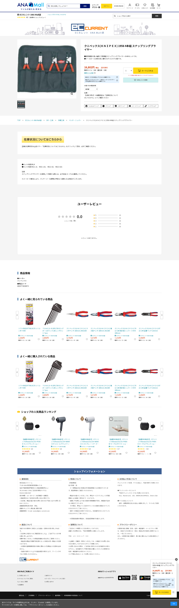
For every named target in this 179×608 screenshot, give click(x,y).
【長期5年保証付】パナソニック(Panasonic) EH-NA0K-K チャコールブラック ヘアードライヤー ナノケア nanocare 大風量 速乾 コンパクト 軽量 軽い (60, 441)
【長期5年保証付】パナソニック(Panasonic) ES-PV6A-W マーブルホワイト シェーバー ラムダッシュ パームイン (118, 441)
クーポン (137, 8)
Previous (17, 315)
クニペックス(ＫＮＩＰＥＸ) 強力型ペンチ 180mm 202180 (101, 329)
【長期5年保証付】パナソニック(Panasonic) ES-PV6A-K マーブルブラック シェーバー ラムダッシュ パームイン (147, 441)
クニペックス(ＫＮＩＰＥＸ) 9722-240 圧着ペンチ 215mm (149, 329)
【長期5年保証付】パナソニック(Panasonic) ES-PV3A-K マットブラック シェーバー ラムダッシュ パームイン (31, 441)
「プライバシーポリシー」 (37, 605)
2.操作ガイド (48, 575)
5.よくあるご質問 (22, 582)
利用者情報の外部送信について (73, 595)
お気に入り (145, 8)
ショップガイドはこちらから (57, 14)
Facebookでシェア (94, 106)
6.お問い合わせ (49, 582)
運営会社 (21, 595)
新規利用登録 (118, 6)
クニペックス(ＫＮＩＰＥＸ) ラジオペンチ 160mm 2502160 (77, 329)
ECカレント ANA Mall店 (30, 14)
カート (159, 8)
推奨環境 (57, 595)
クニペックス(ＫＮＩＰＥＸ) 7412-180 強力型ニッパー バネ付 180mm (125, 330)
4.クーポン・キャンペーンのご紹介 (55, 578)
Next (161, 315)
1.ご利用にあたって (23, 575)
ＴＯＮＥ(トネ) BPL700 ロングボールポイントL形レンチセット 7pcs (53, 330)
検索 (85, 6)
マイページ (129, 8)
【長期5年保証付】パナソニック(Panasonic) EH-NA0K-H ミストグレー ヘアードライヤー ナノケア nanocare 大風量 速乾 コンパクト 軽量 (89, 441)
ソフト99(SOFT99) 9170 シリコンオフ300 (29, 329)
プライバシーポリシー (44, 595)
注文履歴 (152, 8)
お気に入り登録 (142, 80)
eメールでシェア (136, 106)
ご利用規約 (31, 595)
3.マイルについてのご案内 (25, 578)
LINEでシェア (121, 106)
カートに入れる (164, 592)
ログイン (107, 6)
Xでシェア (108, 106)
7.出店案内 (20, 585)
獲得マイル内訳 (88, 73)
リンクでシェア (152, 106)
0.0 (79, 216)
